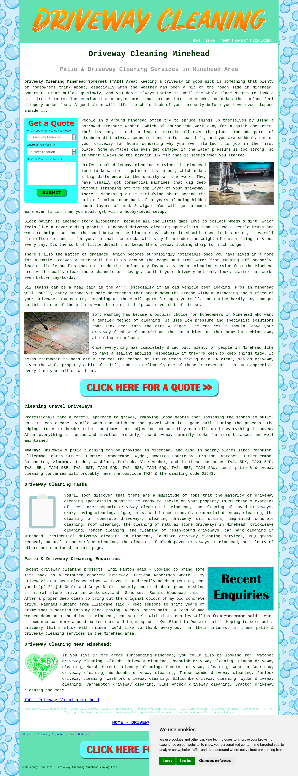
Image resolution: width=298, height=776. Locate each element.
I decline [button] (185, 760)
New (71, 734)
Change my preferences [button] (215, 760)
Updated (83, 734)
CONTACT (241, 41)
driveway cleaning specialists (164, 227)
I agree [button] (167, 760)
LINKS (210, 41)
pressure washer (121, 126)
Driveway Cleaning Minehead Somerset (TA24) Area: (81, 81)
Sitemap (27, 734)
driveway (45, 299)
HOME (196, 41)
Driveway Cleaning (51, 734)
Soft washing (106, 314)
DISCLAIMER (262, 41)
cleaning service (212, 266)
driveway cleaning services (144, 165)
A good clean (88, 105)
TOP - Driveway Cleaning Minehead (61, 700)
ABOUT (225, 41)
